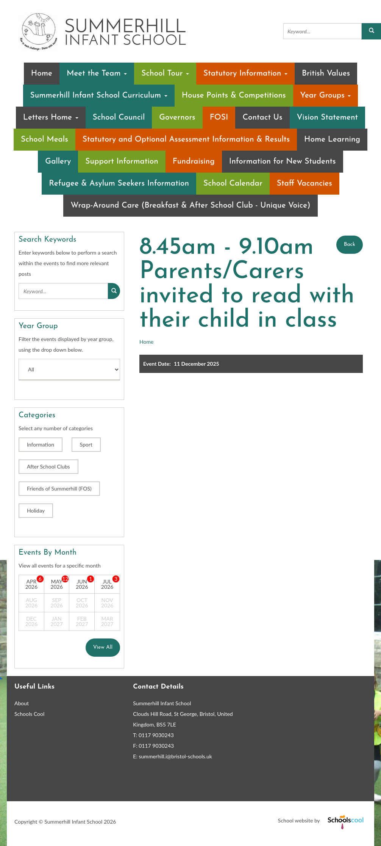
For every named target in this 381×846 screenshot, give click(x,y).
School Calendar (232, 183)
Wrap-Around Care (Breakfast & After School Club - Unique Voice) (190, 205)
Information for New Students (282, 161)
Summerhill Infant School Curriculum (98, 95)
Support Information (121, 161)
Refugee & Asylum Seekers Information (119, 183)
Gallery (58, 161)
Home (41, 73)
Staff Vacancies (304, 183)
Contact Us (262, 117)
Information (40, 444)
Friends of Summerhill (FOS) (59, 488)
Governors (177, 117)
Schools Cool (29, 714)
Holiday (36, 510)
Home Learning (332, 139)
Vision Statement (327, 117)
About (21, 703)
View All (102, 647)
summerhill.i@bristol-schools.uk (175, 756)
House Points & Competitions (234, 95)
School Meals (44, 139)
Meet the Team (97, 73)
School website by (322, 820)
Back (349, 244)
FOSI (219, 117)
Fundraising (194, 161)
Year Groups (325, 95)
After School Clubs (48, 466)
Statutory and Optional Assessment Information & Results (186, 139)
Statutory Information (245, 73)
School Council (119, 117)
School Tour (165, 73)
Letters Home (50, 117)
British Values (326, 73)
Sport (86, 444)
